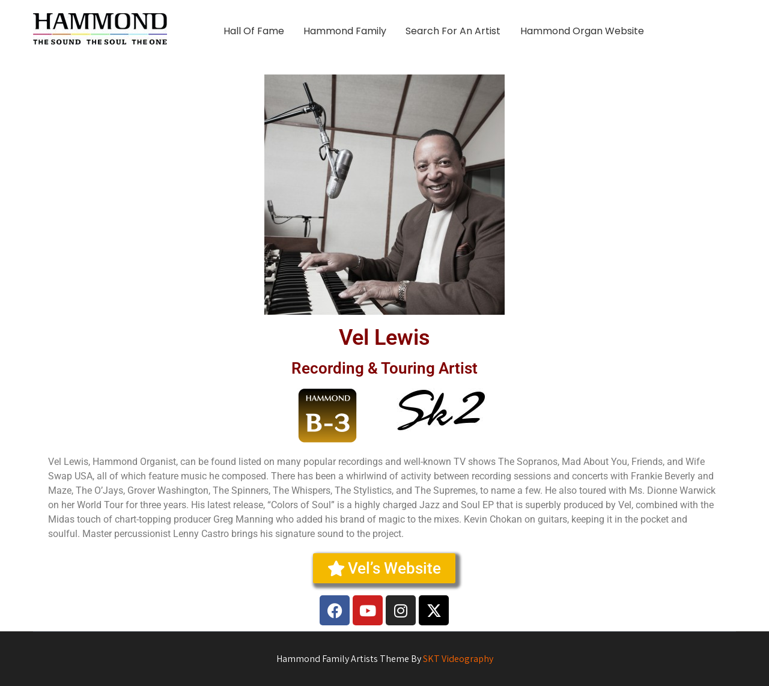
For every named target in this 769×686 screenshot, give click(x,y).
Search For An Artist (453, 31)
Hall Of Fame (253, 31)
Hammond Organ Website (582, 31)
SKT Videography (458, 658)
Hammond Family (344, 31)
